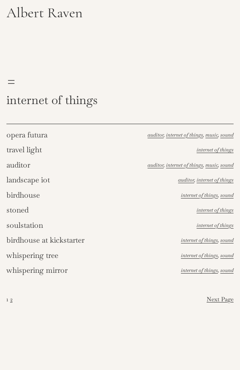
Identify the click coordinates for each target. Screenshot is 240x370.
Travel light (24, 149)
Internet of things (184, 134)
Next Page (220, 299)
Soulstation (24, 225)
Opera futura (26, 135)
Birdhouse (23, 195)
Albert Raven (44, 12)
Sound (227, 134)
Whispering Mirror (37, 270)
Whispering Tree (32, 255)
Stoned (17, 210)
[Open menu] (11, 82)
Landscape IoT (28, 180)
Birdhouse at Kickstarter (45, 240)
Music (211, 134)
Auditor (156, 134)
